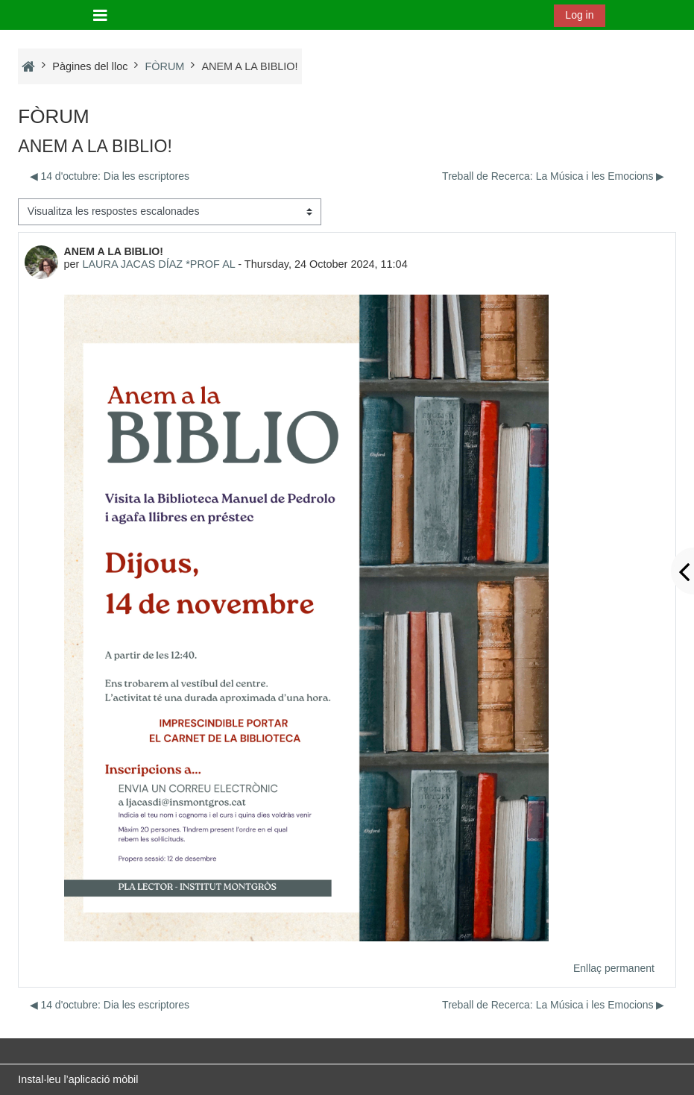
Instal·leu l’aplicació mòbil (78, 1079)
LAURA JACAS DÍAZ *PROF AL (158, 264)
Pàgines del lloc (89, 66)
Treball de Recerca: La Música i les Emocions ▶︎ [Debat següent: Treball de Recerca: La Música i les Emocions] (553, 176)
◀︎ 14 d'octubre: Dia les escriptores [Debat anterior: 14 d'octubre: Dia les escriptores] (109, 176)
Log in (579, 15)
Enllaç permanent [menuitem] (613, 968)
